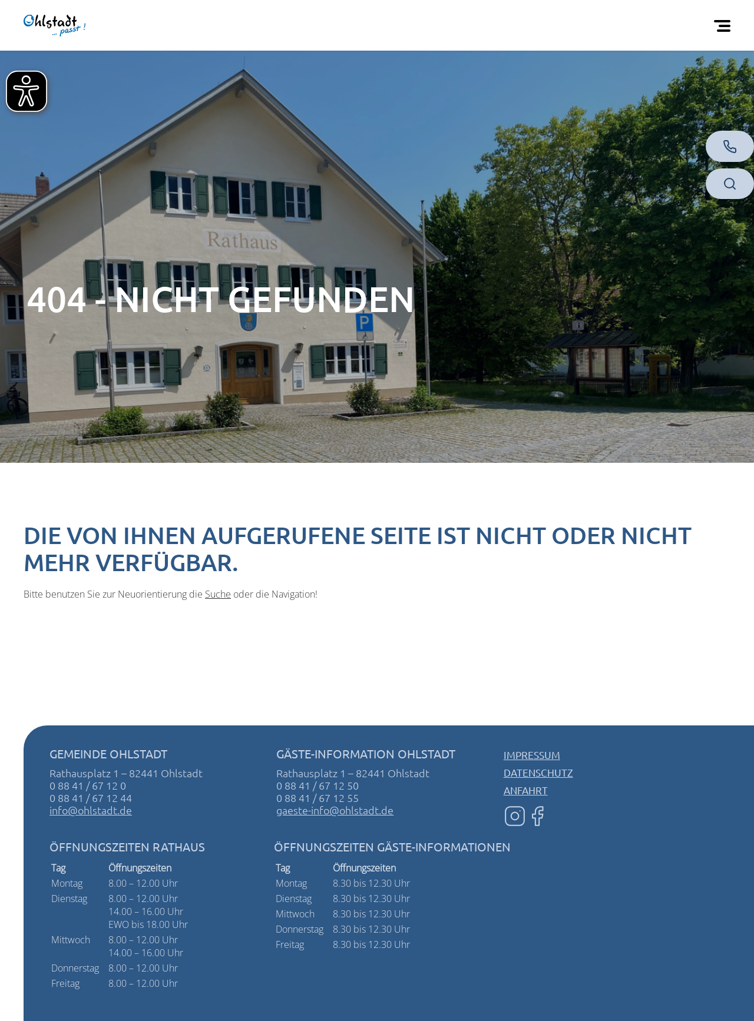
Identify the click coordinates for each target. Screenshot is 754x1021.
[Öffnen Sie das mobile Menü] (724, 25)
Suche (218, 594)
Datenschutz (538, 772)
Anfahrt (526, 790)
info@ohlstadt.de (90, 810)
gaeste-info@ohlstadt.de (334, 810)
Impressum (532, 754)
